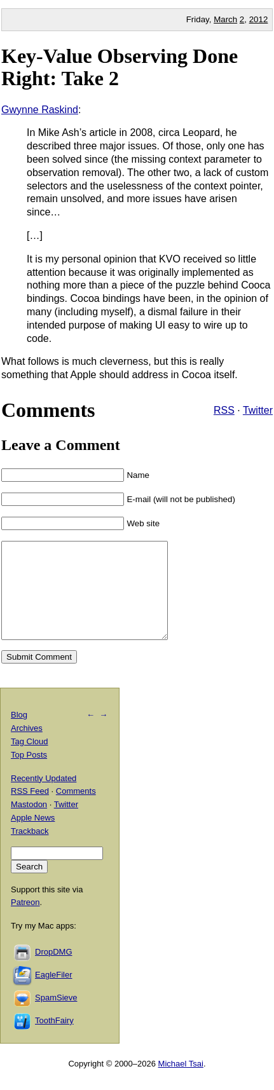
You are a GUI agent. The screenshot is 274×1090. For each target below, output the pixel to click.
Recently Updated (43, 797)
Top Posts (29, 774)
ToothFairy (54, 1039)
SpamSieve (56, 1016)
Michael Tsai (180, 1082)
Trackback (29, 850)
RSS (224, 410)
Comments (76, 810)
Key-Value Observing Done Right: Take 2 (119, 67)
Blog (19, 734)
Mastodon (29, 823)
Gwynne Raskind (39, 109)
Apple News (33, 836)
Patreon (25, 921)
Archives (27, 747)
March (225, 19)
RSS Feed (30, 810)
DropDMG (53, 971)
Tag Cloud (29, 760)
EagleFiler (53, 993)
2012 (258, 19)
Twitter (258, 410)
